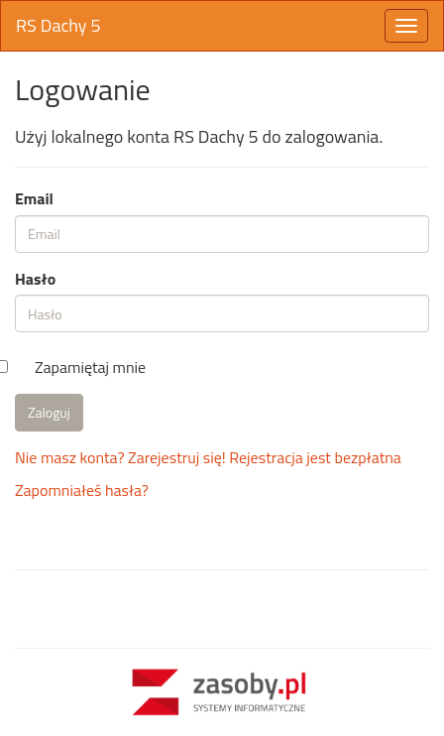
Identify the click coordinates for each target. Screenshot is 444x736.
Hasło (35, 279)
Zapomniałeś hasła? (82, 490)
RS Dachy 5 (58, 25)
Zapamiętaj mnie (90, 367)
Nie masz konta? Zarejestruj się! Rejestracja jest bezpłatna (208, 457)
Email (34, 198)
